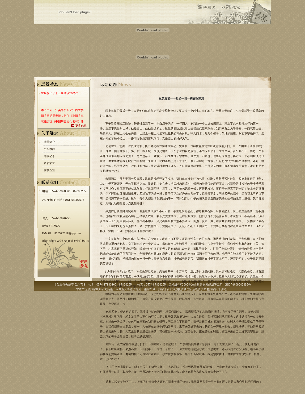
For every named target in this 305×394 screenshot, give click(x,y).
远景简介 (49, 142)
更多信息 (81, 125)
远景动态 (49, 156)
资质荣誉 (49, 163)
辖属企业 (49, 170)
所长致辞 (49, 149)
